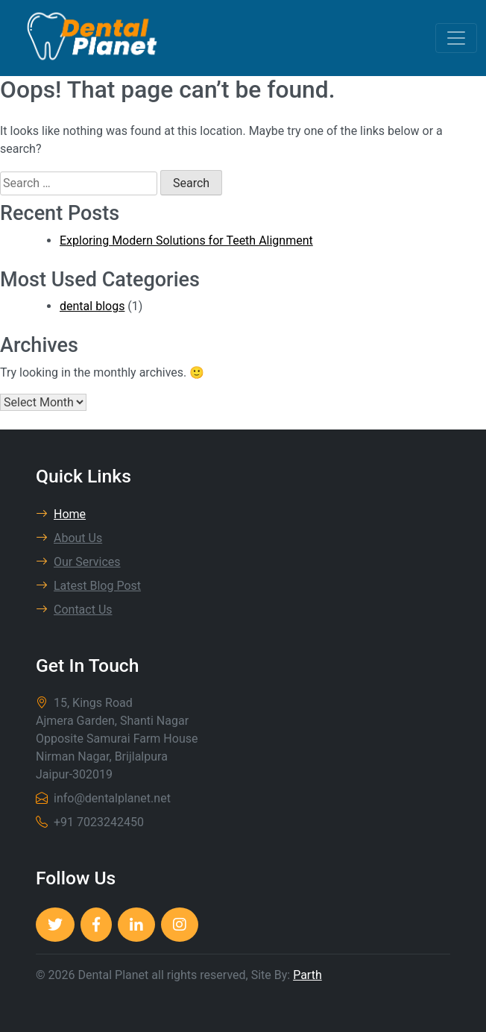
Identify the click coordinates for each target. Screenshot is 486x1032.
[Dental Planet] (55, 924)
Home (61, 514)
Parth (307, 975)
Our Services (78, 562)
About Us (69, 538)
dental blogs (92, 306)
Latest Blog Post (88, 586)
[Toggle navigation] (456, 38)
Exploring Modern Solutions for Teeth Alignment (186, 240)
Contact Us (74, 609)
